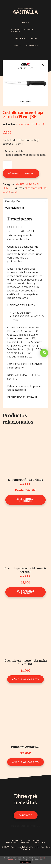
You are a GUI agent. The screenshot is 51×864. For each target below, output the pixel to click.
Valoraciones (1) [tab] (14, 207)
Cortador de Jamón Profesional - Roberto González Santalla (25, 10)
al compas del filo (35, 188)
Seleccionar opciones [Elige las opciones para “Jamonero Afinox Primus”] (25, 500)
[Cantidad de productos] (7, 165)
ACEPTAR (25, 862)
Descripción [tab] (12, 201)
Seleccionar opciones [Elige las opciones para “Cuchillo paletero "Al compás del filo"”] (25, 592)
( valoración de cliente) (30, 124)
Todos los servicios (25, 826)
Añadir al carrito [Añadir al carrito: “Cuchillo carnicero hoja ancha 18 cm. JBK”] (25, 679)
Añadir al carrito (20, 173)
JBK (15, 191)
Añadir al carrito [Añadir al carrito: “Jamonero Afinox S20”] (25, 762)
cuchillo (7, 191)
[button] (43, 65)
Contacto (25, 815)
